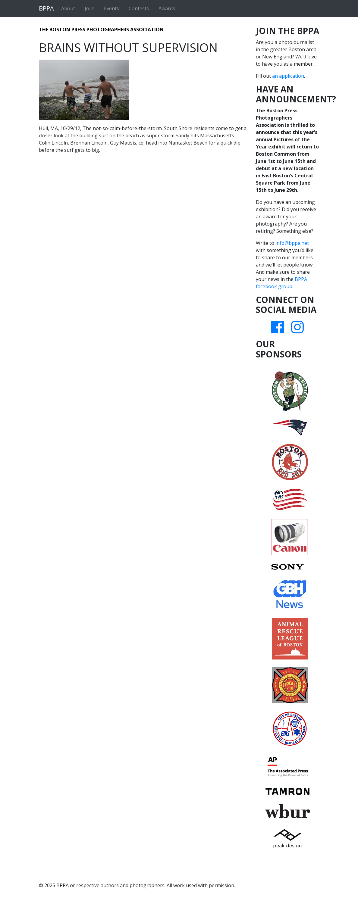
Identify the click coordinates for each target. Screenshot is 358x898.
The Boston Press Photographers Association (101, 29)
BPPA (46, 8)
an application (288, 76)
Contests (139, 8)
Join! (89, 8)
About (68, 8)
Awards (167, 8)
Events (111, 8)
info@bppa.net (292, 243)
